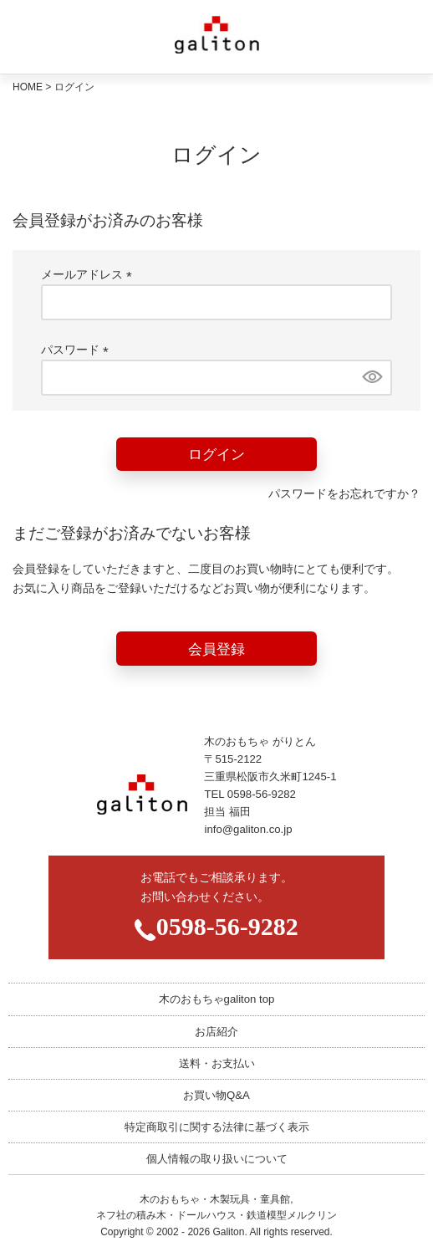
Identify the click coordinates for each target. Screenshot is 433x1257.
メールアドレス (89, 274)
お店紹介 (216, 1031)
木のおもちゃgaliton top (217, 999)
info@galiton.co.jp (248, 829)
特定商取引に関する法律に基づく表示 (217, 1127)
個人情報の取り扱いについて (217, 1158)
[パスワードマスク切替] (371, 377)
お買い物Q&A (216, 1095)
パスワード (78, 349)
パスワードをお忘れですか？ (344, 493)
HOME (28, 87)
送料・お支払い (217, 1063)
